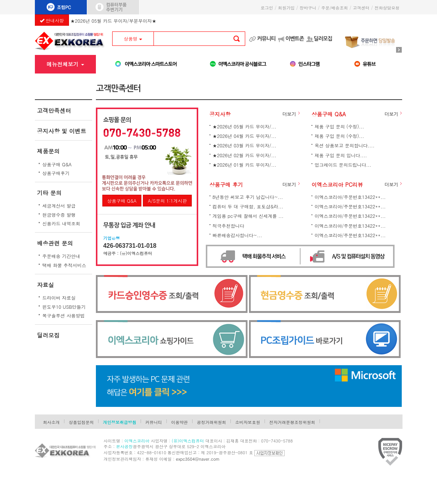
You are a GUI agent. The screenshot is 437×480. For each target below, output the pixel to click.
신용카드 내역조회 (61, 223)
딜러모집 (323, 38)
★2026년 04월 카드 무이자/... (245, 136)
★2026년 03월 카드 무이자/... (245, 145)
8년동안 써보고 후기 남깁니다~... (248, 197)
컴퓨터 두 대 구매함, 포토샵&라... (248, 206)
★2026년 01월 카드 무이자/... (245, 164)
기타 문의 (49, 193)
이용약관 (179, 422)
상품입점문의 (81, 422)
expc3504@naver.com (197, 459)
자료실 (45, 285)
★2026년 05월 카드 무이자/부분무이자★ (113, 19)
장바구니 (307, 8)
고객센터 (361, 8)
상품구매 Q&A (57, 164)
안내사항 (52, 20)
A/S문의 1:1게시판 (167, 200)
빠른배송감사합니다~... (237, 235)
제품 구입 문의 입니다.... (341, 155)
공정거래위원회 (211, 422)
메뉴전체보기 (65, 64)
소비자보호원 (247, 422)
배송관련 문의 (55, 243)
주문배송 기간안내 (61, 256)
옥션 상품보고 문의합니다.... (344, 145)
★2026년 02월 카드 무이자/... (245, 155)
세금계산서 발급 (59, 205)
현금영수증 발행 (59, 214)
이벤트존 (294, 38)
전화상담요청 (388, 8)
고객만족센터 (54, 110)
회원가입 (286, 8)
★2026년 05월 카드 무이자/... (245, 126)
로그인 (266, 8)
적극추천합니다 (228, 225)
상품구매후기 (56, 173)
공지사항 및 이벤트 (61, 131)
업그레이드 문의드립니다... (343, 164)
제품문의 (48, 151)
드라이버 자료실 (59, 297)
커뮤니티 (266, 38)
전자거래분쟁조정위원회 (292, 422)
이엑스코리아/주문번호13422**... (350, 197)
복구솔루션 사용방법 (63, 315)
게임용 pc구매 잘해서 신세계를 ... (248, 216)
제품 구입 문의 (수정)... (339, 126)
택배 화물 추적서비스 (64, 265)
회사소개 (51, 422)
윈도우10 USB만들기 (64, 306)
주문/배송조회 (334, 8)
